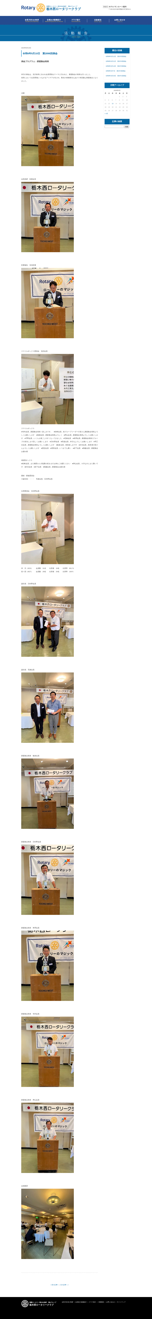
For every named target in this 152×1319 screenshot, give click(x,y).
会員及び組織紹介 (81, 1302)
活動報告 (101, 1302)
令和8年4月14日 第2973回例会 (116, 66)
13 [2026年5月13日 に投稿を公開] (112, 103)
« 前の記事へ (55, 1285)
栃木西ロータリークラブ (63, 7)
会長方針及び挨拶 (67, 1302)
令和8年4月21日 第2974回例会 (116, 61)
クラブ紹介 (92, 1302)
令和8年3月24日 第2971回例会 (116, 76)
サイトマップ (121, 1302)
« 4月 (106, 113)
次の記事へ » (64, 1285)
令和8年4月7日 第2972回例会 (115, 71)
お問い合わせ (110, 1302)
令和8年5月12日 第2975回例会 (116, 56)
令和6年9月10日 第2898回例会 (40, 53)
